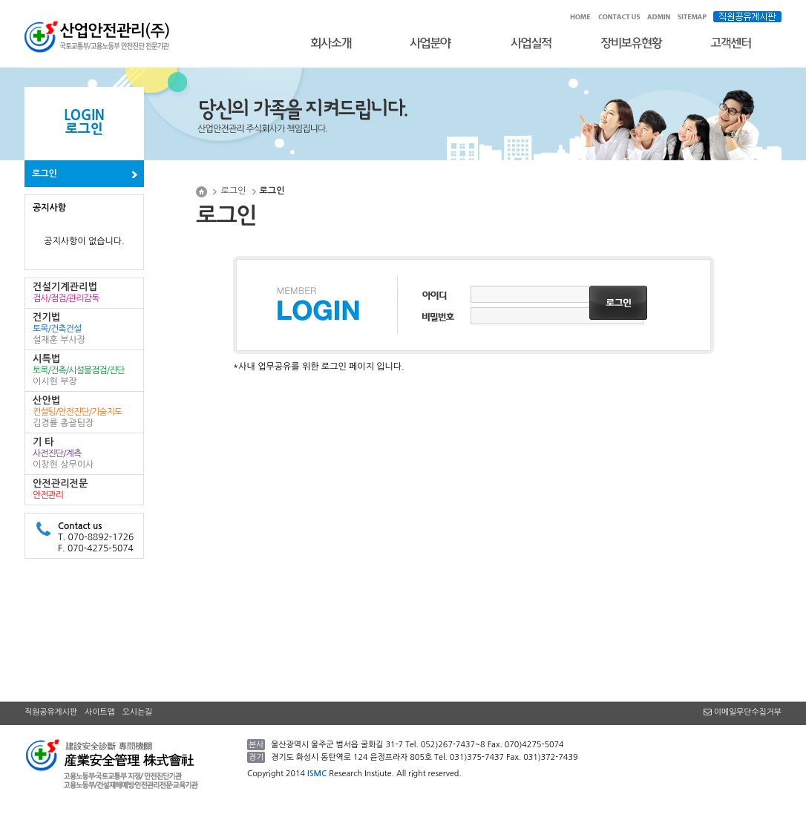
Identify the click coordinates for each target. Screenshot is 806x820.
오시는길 (137, 712)
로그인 (44, 173)
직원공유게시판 (50, 712)
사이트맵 (100, 712)
